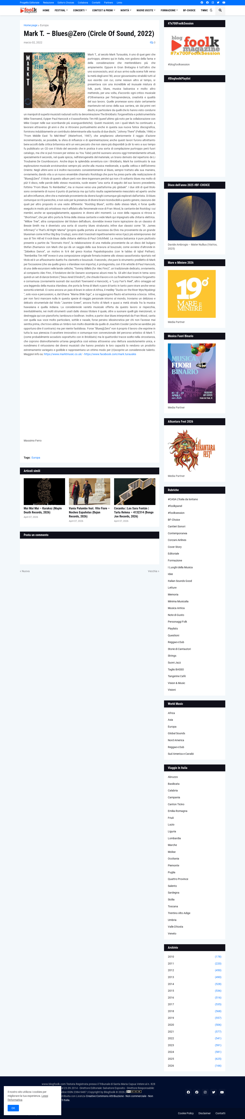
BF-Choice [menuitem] (189, 10)
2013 (194, 977)
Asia (170, 719)
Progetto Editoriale (29, 2)
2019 (194, 1018)
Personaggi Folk (177, 621)
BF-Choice (174, 519)
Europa (44, 25)
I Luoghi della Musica (180, 567)
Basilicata (174, 783)
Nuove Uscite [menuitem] (145, 10)
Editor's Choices (66, 2)
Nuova (26, 571)
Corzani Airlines (177, 540)
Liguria (172, 831)
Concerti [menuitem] (79, 10)
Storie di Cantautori (179, 649)
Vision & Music (176, 683)
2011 (194, 964)
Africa (171, 713)
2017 (194, 1004)
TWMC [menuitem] (204, 10)
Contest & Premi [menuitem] (102, 10)
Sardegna (173, 892)
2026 (194, 1066)
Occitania (173, 858)
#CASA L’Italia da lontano (183, 499)
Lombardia (174, 838)
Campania (174, 797)
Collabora (83, 2)
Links (119, 2)
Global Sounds (176, 733)
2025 (194, 1059)
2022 (194, 1038)
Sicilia (171, 899)
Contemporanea (177, 533)
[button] (211, 10)
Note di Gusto (176, 614)
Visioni (172, 689)
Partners (108, 2)
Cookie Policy (186, 1113)
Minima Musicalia (178, 601)
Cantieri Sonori (176, 526)
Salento (172, 885)
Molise (172, 851)
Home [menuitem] (46, 10)
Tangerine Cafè (177, 676)
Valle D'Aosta (175, 926)
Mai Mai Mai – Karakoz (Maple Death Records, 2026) (43, 510)
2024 (194, 1052)
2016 (194, 998)
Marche (172, 845)
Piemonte (173, 865)
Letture (172, 587)
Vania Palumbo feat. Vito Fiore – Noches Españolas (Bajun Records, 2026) (89, 512)
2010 (194, 957)
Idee (170, 574)
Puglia (171, 872)
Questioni (173, 635)
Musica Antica (176, 608)
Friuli (171, 817)
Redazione (48, 2)
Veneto (172, 933)
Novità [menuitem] (125, 10)
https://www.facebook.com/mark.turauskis (110, 354)
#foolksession (176, 512)
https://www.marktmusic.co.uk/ (63, 354)
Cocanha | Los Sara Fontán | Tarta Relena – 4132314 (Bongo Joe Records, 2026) (134, 512)
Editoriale (173, 553)
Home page (30, 25)
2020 (194, 1025)
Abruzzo (173, 776)
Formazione (175, 560)
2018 (194, 1011)
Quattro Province (178, 879)
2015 (194, 991)
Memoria (173, 594)
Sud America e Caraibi (181, 753)
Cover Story (175, 546)
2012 (194, 970)
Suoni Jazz (174, 662)
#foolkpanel (175, 505)
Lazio (171, 824)
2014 (194, 984)
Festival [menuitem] (60, 10)
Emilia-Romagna (177, 810)
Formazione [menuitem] (168, 10)
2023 (194, 1045)
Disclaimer (204, 1113)
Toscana (173, 906)
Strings (172, 655)
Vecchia (152, 571)
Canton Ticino (176, 804)
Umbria (172, 919)
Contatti (96, 2)
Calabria (173, 790)
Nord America (176, 740)
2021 (194, 1032)
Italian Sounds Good (180, 580)
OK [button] (13, 1108)
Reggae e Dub (176, 642)
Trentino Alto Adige (179, 913)
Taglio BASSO (176, 669)
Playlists (173, 628)
